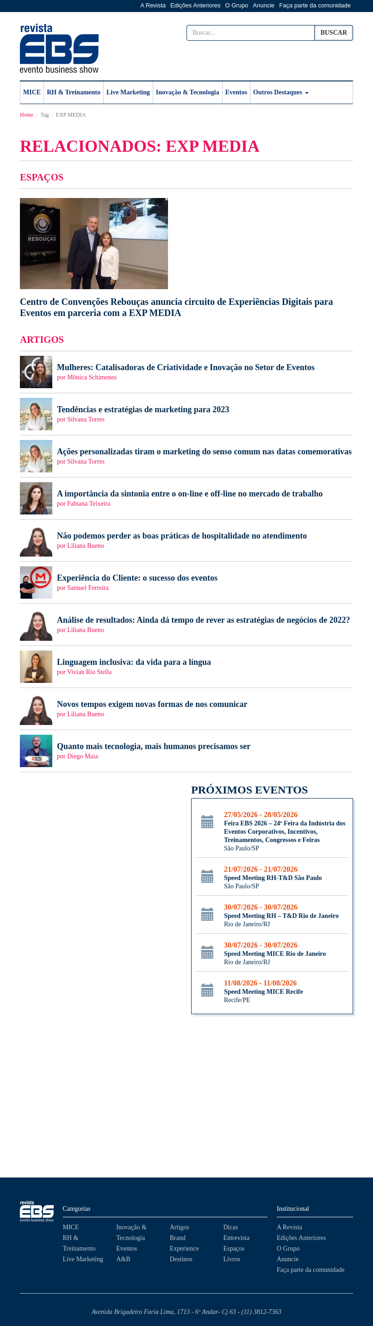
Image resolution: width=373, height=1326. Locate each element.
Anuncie (263, 5)
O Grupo (237, 5)
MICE (32, 92)
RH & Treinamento (73, 92)
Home (26, 115)
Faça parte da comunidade (315, 5)
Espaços (233, 1248)
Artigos (179, 1227)
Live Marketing (128, 92)
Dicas (230, 1227)
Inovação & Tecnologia (187, 92)
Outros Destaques (280, 92)
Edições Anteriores (195, 5)
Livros (231, 1259)
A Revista (153, 5)
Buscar (333, 32)
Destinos (181, 1259)
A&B (123, 1259)
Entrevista (236, 1237)
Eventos (236, 92)
